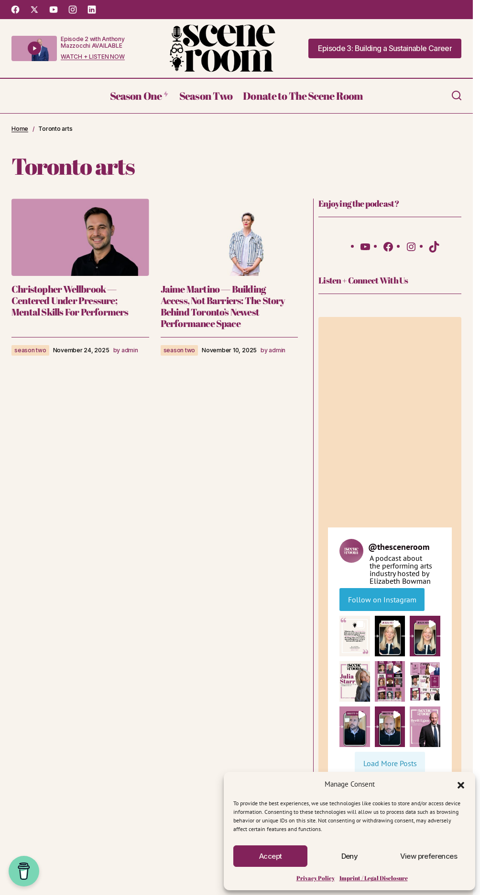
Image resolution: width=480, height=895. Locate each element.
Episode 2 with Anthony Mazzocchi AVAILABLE (93, 42)
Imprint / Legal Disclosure (373, 878)
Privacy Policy (315, 878)
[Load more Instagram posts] (390, 763)
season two (30, 350)
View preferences (428, 856)
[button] (461, 784)
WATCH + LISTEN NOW (93, 56)
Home (19, 128)
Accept (270, 856)
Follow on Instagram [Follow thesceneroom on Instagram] (382, 599)
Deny (349, 856)
